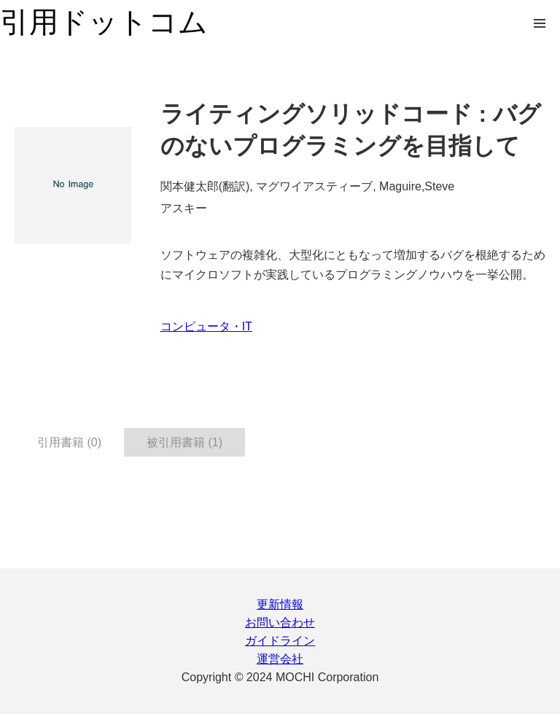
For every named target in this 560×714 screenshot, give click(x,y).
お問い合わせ (280, 622)
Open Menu (539, 23)
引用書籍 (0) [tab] (69, 442)
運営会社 (280, 659)
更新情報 (280, 604)
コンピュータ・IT (206, 326)
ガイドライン (280, 641)
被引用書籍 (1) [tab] (184, 442)
